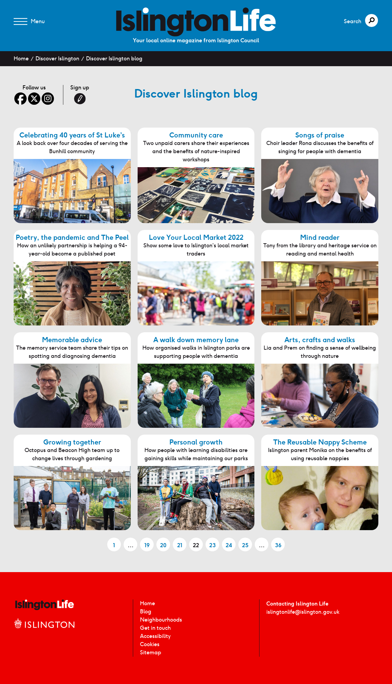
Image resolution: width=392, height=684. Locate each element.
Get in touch (155, 627)
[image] (196, 22)
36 (278, 545)
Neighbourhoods (161, 619)
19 (147, 545)
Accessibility (155, 636)
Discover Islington (57, 58)
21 (179, 545)
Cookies (149, 644)
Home (21, 58)
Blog (145, 611)
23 (212, 545)
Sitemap (150, 652)
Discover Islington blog (114, 58)
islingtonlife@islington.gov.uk (302, 611)
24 (229, 545)
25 (245, 545)
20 (163, 545)
